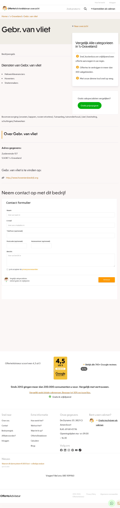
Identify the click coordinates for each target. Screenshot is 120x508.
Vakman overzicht (30, 8)
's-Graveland (15, 16)
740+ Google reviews (98, 367)
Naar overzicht (81, 26)
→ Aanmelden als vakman (103, 8)
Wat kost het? (36, 425)
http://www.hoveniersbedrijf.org (22, 177)
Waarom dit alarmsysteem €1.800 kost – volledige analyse (23, 463)
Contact (5, 425)
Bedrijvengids (7, 430)
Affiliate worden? (9, 436)
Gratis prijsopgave (89, 105)
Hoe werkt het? (37, 420)
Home (5, 16)
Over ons (5, 420)
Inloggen (112, 3)
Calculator (35, 441)
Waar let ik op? (37, 430)
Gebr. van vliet (30, 16)
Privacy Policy (91, 494)
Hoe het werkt (100, 3)
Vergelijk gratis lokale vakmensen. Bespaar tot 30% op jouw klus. (60, 392)
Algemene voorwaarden (109, 494)
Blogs (33, 446)
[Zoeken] (85, 9)
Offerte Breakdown (39, 436)
